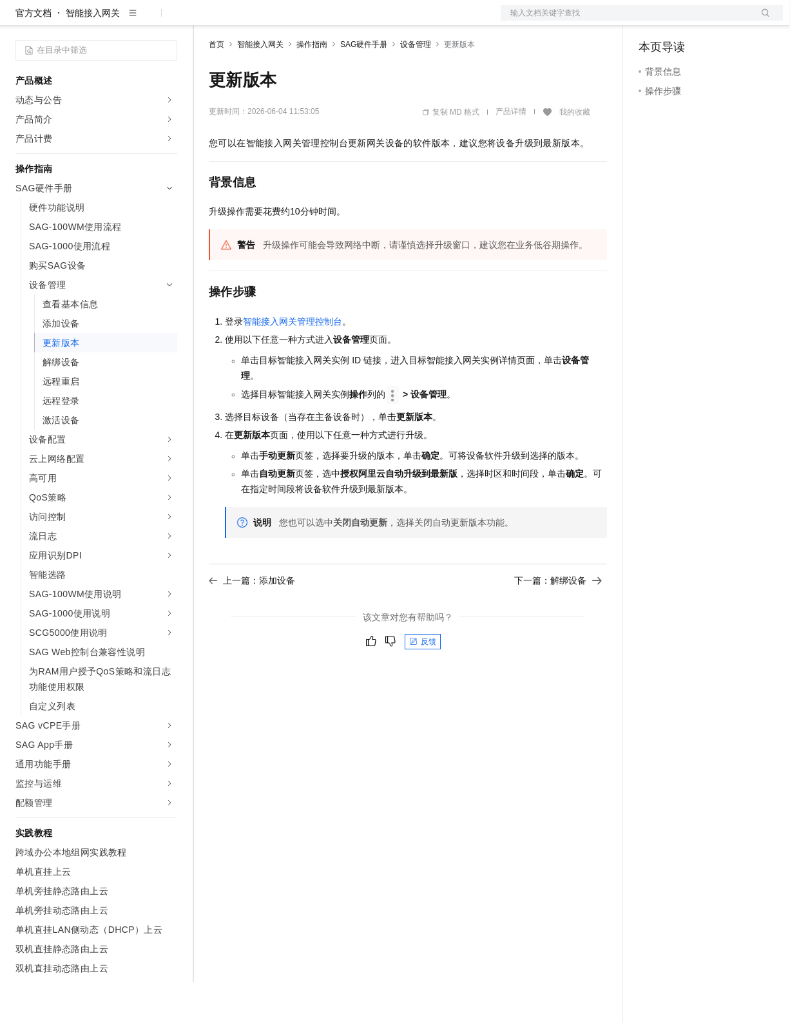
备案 (652, 20)
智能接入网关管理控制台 (292, 363)
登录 (761, 20)
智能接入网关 (93, 54)
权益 (247, 20)
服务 (380, 20)
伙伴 (349, 20)
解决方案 (207, 20)
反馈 (422, 682)
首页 (216, 85)
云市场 (313, 20)
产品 (168, 20)
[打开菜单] (20, 20)
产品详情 (511, 152)
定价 (278, 20)
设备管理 (415, 85)
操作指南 (311, 85)
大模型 (132, 20)
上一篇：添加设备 (252, 622)
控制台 (683, 20)
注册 (714, 20)
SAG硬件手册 (363, 85)
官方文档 (33, 54)
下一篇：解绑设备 (558, 622)
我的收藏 (574, 153)
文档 (625, 20)
